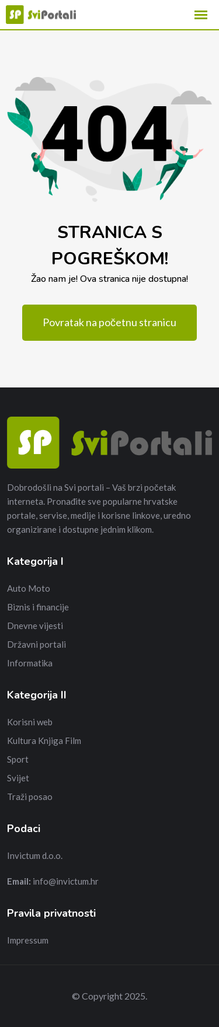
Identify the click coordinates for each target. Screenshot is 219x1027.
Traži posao (30, 796)
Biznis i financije (38, 607)
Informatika (30, 663)
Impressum (27, 940)
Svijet (18, 778)
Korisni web (30, 722)
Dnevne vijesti (35, 625)
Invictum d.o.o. (34, 855)
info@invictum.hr (66, 881)
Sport (18, 759)
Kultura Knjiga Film (44, 740)
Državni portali (36, 644)
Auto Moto (28, 588)
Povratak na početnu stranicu (109, 322)
